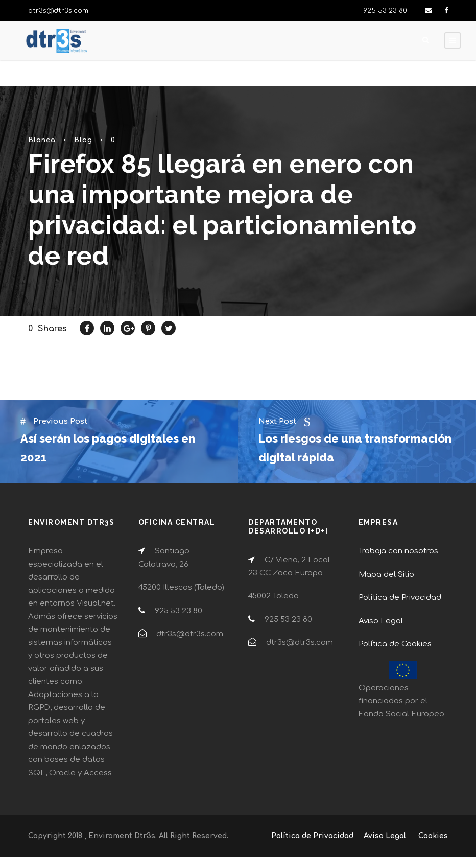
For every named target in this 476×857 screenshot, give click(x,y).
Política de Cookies (395, 644)
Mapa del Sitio (386, 574)
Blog (83, 140)
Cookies (433, 836)
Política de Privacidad (400, 597)
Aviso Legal (381, 621)
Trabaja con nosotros (398, 551)
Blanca (42, 140)
